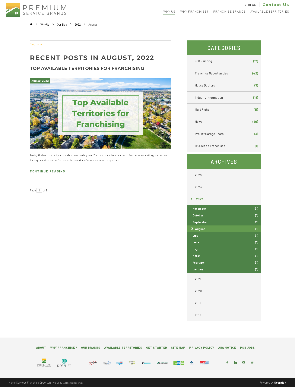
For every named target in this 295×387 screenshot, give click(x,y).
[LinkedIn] (235, 362)
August (226, 229)
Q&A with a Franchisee (226, 146)
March (225, 256)
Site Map (178, 347)
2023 (198, 187)
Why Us (44, 24)
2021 (198, 279)
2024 (198, 175)
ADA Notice (227, 347)
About (41, 347)
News (226, 121)
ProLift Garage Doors (226, 134)
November (225, 209)
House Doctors (226, 85)
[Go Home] (31, 25)
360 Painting (226, 61)
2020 (198, 291)
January (225, 269)
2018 (198, 315)
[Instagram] (252, 362)
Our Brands (90, 347)
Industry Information (226, 97)
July (225, 236)
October (225, 215)
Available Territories (123, 347)
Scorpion (280, 382)
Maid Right (226, 109)
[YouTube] (243, 362)
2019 (198, 303)
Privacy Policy (201, 347)
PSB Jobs (247, 347)
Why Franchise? (63, 347)
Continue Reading (47, 171)
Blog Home (36, 44)
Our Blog (62, 24)
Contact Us (275, 4)
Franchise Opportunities (226, 73)
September (225, 222)
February (225, 263)
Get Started (156, 347)
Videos (250, 4)
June (225, 242)
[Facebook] (227, 362)
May (225, 249)
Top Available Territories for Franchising (87, 68)
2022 (78, 24)
